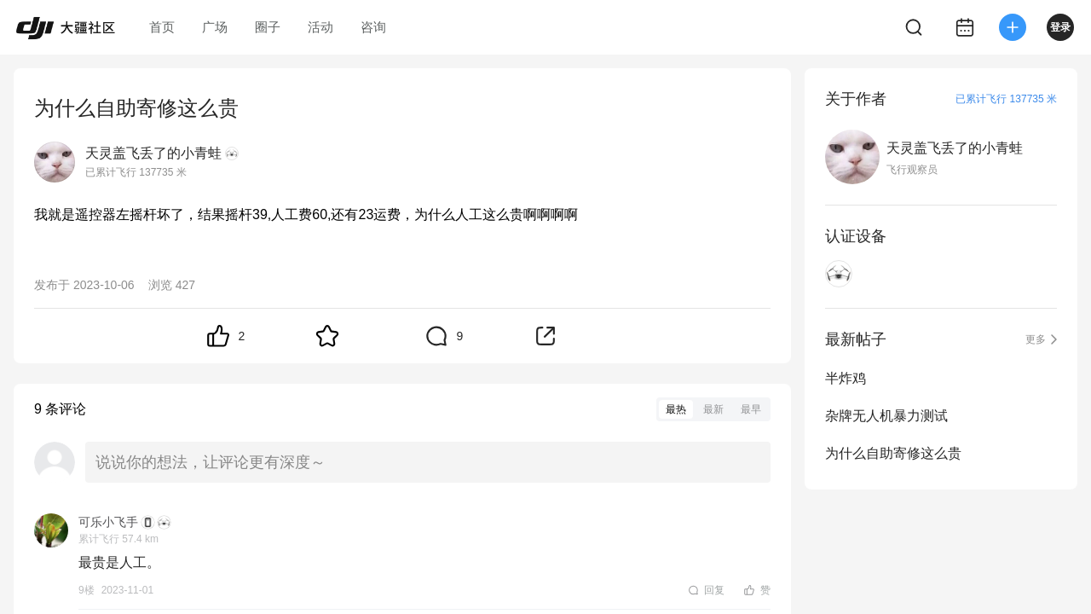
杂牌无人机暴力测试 (886, 415)
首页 (162, 27)
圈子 (267, 27)
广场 (215, 27)
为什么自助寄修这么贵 (893, 453)
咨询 (373, 27)
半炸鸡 (845, 378)
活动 (320, 27)
